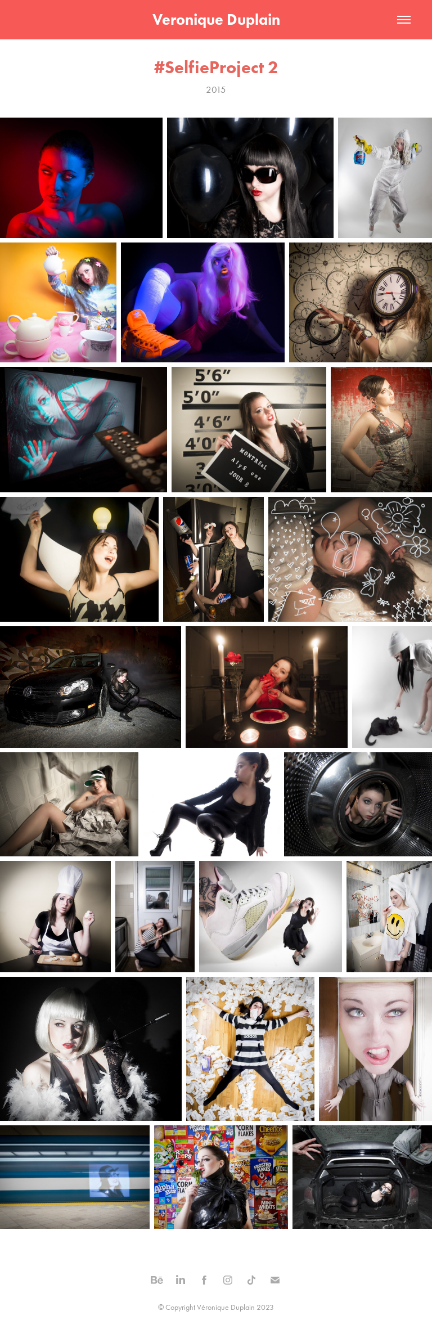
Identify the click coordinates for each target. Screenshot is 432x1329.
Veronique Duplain (216, 19)
